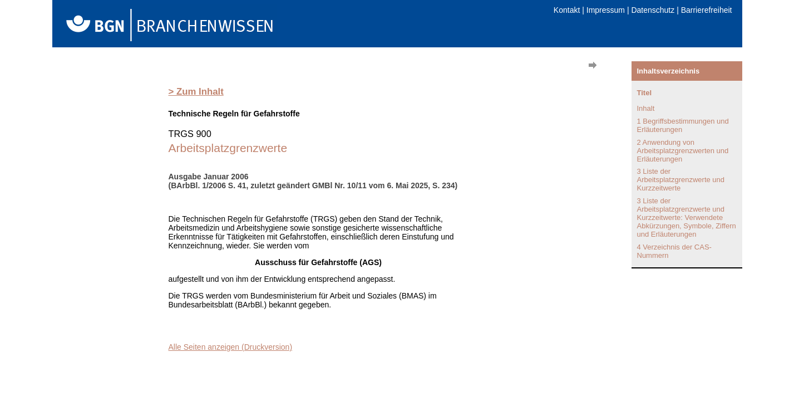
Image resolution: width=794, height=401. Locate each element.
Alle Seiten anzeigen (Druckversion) (231, 347)
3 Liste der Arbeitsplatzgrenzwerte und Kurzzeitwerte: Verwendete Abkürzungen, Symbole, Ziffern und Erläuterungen (686, 217)
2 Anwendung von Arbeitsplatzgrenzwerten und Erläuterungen (683, 150)
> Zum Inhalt (196, 91)
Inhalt (646, 108)
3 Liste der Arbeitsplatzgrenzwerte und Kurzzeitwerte (681, 179)
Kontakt (567, 10)
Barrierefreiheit (706, 10)
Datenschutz (652, 10)
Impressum (605, 10)
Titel (644, 93)
